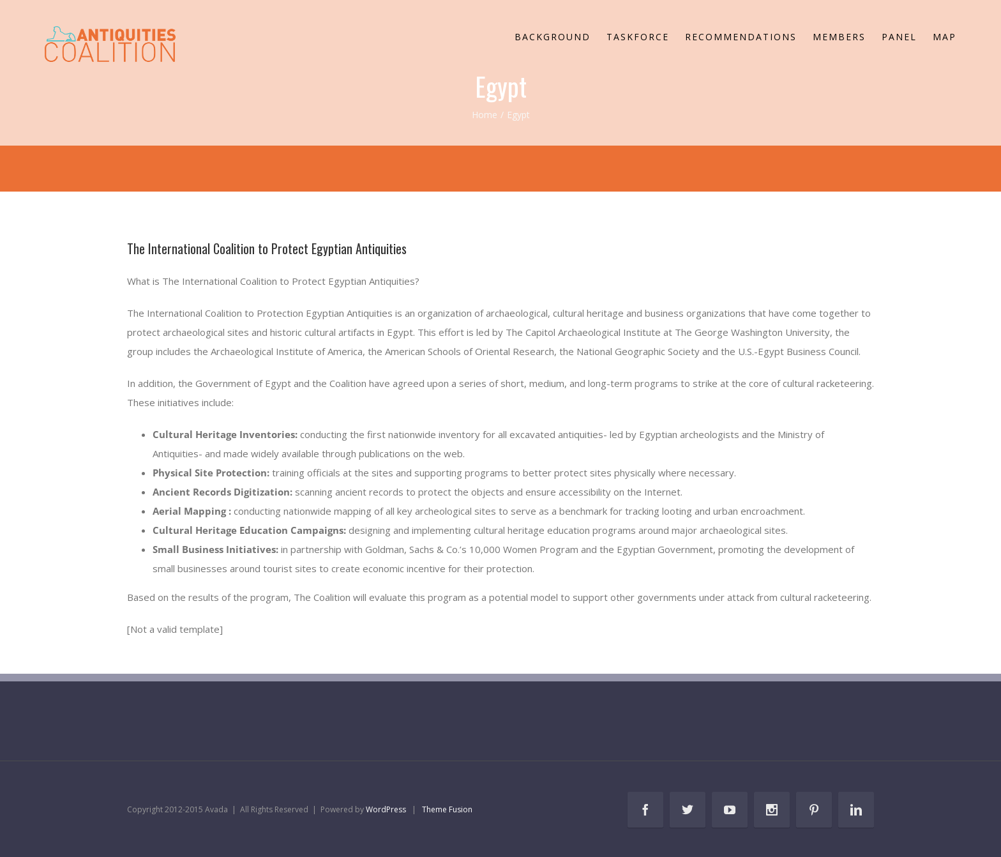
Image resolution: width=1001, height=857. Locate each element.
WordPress (386, 809)
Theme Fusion (447, 809)
